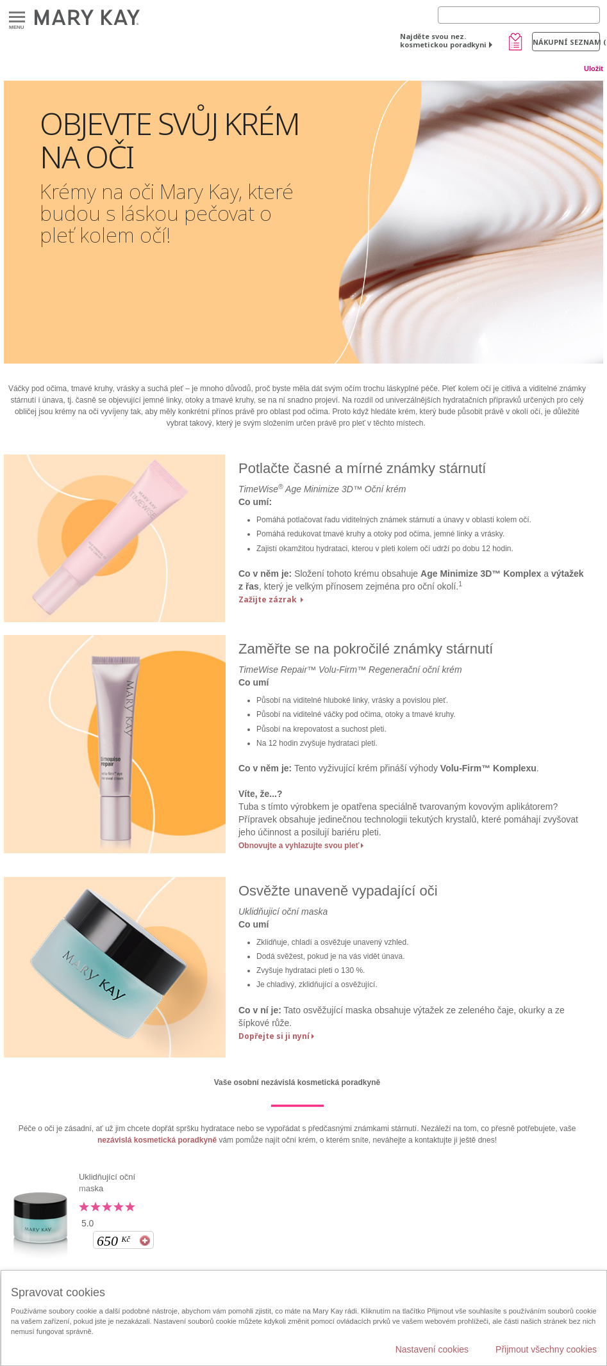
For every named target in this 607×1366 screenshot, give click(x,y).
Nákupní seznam (566, 42)
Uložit (593, 68)
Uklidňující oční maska (107, 1182)
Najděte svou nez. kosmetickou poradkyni (443, 40)
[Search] (519, 15)
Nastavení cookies (432, 1349)
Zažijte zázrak (268, 599)
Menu (17, 18)
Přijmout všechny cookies (546, 1349)
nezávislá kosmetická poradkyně (157, 1140)
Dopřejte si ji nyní (274, 1036)
